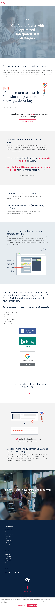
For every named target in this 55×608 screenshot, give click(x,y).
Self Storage (8, 556)
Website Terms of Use (10, 544)
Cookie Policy (8, 538)
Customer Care (8, 532)
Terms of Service (9, 534)
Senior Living (8, 558)
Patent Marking (8, 542)
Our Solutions (8, 560)
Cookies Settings (21, 605)
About (6, 563)
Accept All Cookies (32, 605)
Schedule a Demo (27, 121)
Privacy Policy (8, 536)
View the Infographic (27, 501)
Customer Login (8, 529)
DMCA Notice (8, 540)
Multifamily (7, 554)
